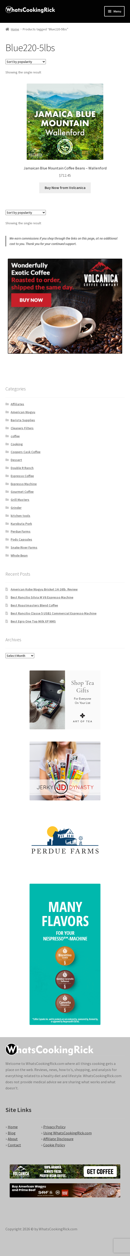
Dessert (16, 460)
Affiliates (17, 404)
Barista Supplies (23, 420)
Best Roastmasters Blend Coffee (34, 605)
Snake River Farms (24, 547)
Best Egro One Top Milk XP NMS (33, 621)
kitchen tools (20, 516)
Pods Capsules (21, 539)
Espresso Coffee (22, 476)
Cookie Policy (54, 1145)
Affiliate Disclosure (58, 1138)
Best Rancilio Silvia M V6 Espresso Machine (42, 597)
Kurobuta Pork (21, 524)
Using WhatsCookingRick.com (67, 1133)
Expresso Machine (24, 484)
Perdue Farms (20, 531)
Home (15, 29)
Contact (14, 1145)
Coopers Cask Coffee (25, 452)
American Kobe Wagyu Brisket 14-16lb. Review (44, 589)
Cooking (17, 444)
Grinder (16, 508)
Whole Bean (19, 555)
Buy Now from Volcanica (65, 187)
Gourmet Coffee (22, 492)
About (13, 1138)
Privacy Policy (54, 1126)
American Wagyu (23, 412)
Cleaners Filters (22, 428)
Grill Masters (20, 500)
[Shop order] (25, 61)
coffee (15, 436)
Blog (12, 1133)
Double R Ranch (22, 468)
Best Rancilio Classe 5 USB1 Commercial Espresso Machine (53, 613)
